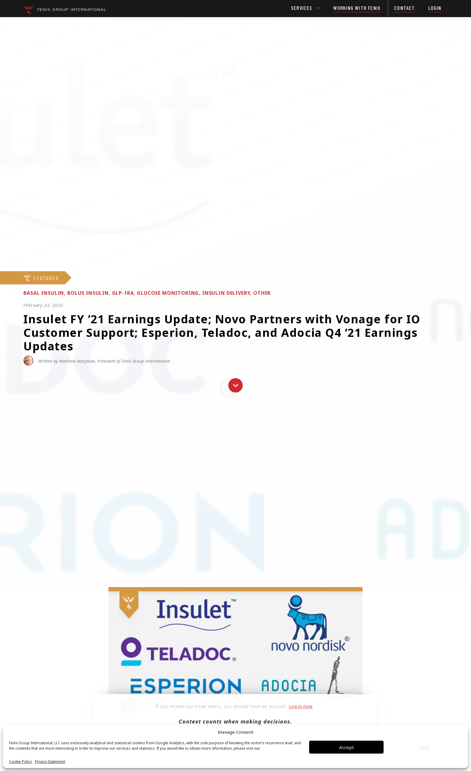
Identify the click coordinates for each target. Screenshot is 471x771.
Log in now (300, 706)
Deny (424, 747)
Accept (346, 747)
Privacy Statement (50, 761)
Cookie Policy (20, 761)
